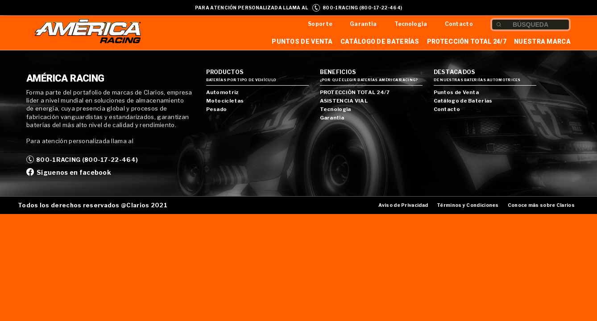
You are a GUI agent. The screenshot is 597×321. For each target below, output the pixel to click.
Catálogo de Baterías (379, 41)
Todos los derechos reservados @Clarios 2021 (92, 205)
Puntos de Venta (302, 41)
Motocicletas (225, 101)
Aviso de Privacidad (403, 205)
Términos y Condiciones (468, 205)
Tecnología (410, 24)
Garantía (363, 24)
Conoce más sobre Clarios (541, 205)
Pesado (216, 109)
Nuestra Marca (542, 41)
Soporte (320, 24)
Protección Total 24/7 (466, 41)
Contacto (459, 24)
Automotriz (222, 92)
